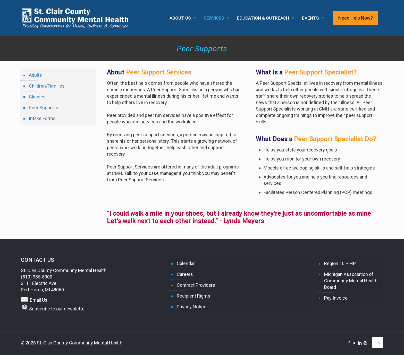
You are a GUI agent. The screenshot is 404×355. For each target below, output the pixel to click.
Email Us (38, 300)
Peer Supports (43, 107)
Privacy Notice (191, 306)
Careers (185, 274)
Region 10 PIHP (340, 263)
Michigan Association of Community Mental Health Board (350, 281)
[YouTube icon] (354, 343)
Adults (35, 75)
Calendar (186, 263)
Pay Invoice (336, 298)
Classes (37, 96)
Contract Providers (196, 285)
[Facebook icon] (349, 343)
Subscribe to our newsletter (57, 308)
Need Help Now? (355, 18)
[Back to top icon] (377, 342)
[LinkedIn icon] (360, 343)
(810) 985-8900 (36, 277)
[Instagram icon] (365, 343)
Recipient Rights (193, 296)
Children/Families (47, 86)
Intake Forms (42, 118)
